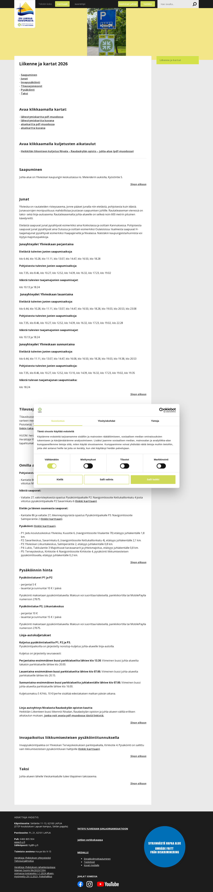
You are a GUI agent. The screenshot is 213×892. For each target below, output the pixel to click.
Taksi (24, 93)
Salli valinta (106, 479)
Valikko (148, 4)
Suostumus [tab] (58, 420)
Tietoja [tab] (155, 420)
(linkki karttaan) (86, 501)
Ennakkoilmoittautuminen (97, 858)
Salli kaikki (153, 479)
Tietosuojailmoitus (24, 860)
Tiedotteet (89, 862)
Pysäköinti (28, 90)
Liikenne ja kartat (170, 60)
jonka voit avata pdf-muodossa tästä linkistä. (74, 715)
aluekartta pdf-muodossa (38, 124)
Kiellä (60, 479)
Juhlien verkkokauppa (90, 839)
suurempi (80, 4)
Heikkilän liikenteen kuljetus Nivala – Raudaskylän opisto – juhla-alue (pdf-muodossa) (77, 151)
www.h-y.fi (19, 842)
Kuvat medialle (91, 865)
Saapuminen (29, 75)
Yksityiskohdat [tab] (106, 420)
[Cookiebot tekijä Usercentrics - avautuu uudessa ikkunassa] (161, 410)
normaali (62, 4)
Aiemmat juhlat (128, 4)
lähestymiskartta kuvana (37, 120)
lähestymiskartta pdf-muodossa (42, 117)
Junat (24, 78)
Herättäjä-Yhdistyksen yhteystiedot (32, 857)
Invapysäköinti (30, 82)
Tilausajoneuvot (31, 86)
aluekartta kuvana (33, 128)
